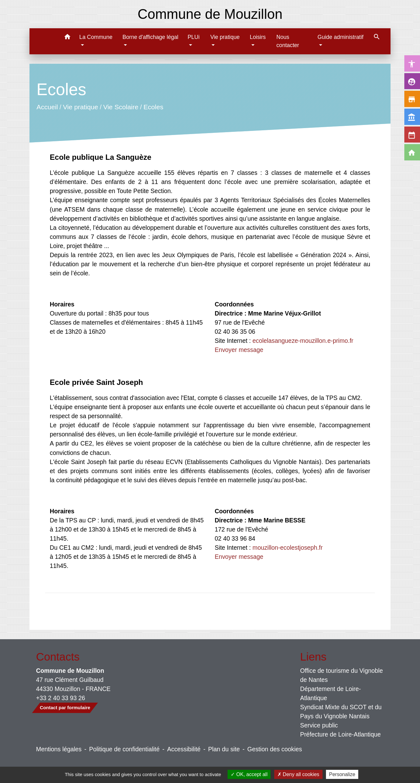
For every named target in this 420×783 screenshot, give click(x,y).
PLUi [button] (193, 37)
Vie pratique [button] (225, 37)
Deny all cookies (298, 774)
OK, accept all (249, 774)
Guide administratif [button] (341, 37)
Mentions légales (58, 749)
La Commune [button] (96, 37)
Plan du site (224, 749)
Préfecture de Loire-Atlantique (340, 734)
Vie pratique (80, 106)
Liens (313, 657)
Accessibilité (184, 749)
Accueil (47, 106)
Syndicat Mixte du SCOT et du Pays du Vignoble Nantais (341, 712)
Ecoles (153, 106)
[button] (67, 37)
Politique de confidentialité (124, 749)
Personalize (342, 774)
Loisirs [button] (258, 37)
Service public (319, 725)
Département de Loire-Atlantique (330, 693)
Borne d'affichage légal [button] (150, 37)
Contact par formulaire (65, 707)
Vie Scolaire (120, 106)
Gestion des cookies (274, 749)
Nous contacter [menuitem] (287, 41)
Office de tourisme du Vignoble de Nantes (341, 675)
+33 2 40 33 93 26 (60, 697)
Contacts (58, 657)
